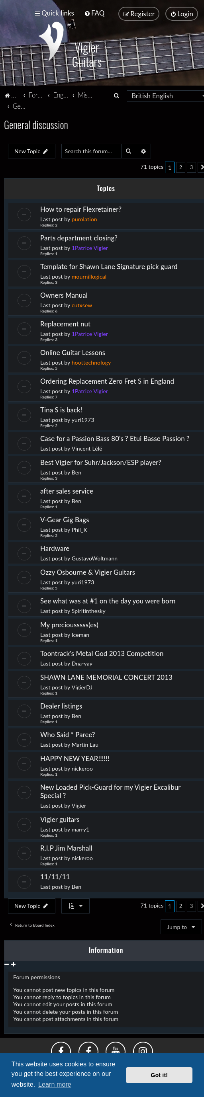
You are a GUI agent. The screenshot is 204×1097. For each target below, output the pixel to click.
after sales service (66, 490)
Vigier (79, 804)
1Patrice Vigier (90, 246)
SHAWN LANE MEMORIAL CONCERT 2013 (106, 676)
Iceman (81, 633)
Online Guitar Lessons (72, 351)
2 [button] (180, 166)
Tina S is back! (61, 408)
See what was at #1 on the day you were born (108, 599)
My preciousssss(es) (69, 623)
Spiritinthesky (89, 609)
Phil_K (79, 528)
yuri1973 (83, 418)
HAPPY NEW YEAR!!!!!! (74, 757)
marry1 (81, 828)
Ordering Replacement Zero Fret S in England (107, 380)
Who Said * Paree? (67, 733)
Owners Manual (64, 294)
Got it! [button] (159, 1075)
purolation (84, 218)
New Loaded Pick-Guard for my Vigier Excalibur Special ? (110, 790)
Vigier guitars (60, 818)
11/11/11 (55, 875)
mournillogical (89, 275)
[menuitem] (94, 13)
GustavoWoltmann (95, 557)
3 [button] (191, 166)
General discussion (36, 123)
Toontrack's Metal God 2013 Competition (101, 652)
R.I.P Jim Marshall (66, 847)
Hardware (54, 547)
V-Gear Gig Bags (64, 518)
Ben (76, 471)
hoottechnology (91, 361)
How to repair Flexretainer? (81, 208)
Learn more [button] (54, 1084)
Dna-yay (82, 662)
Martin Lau (85, 743)
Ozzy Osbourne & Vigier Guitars (87, 571)
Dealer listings (61, 705)
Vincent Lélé (87, 447)
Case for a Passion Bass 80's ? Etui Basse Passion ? (115, 437)
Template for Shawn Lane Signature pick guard (109, 265)
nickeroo (82, 767)
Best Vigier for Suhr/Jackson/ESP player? (100, 461)
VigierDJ (82, 686)
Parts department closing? (79, 236)
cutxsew (82, 304)
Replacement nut (65, 322)
